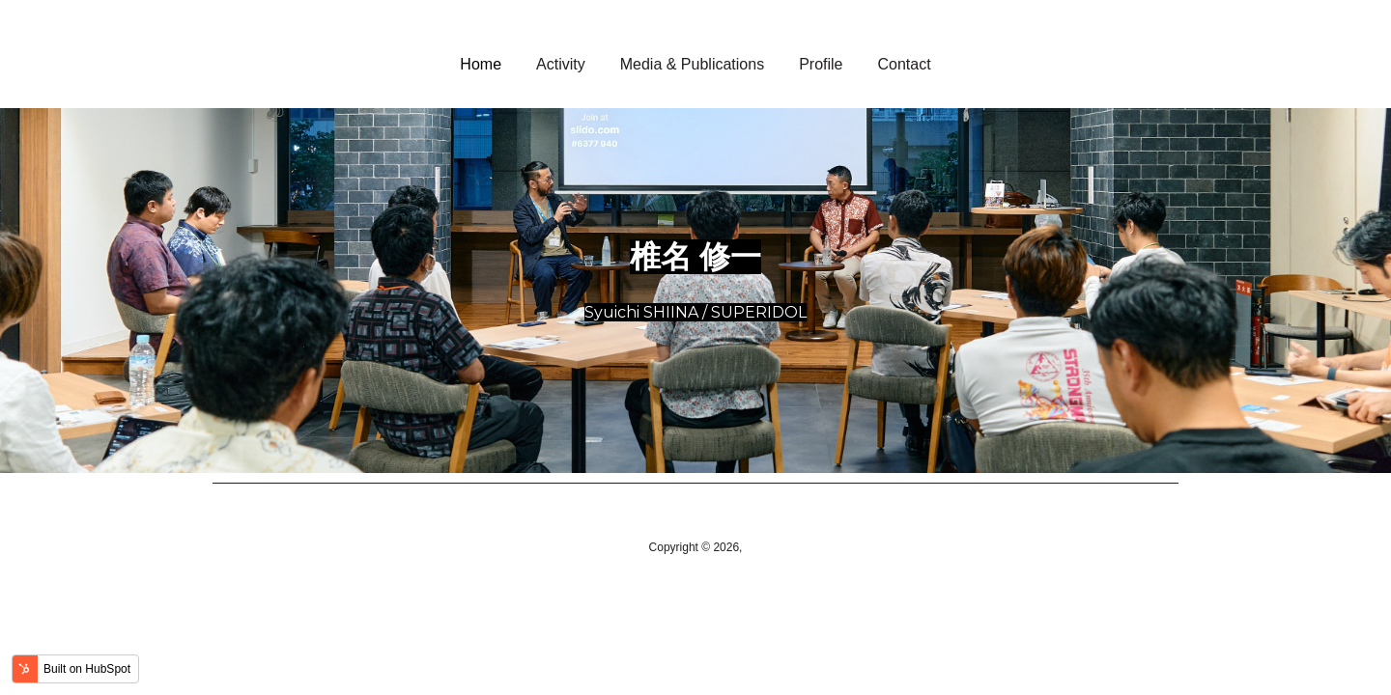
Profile (820, 64)
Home (480, 64)
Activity (560, 64)
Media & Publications (692, 64)
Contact (904, 64)
